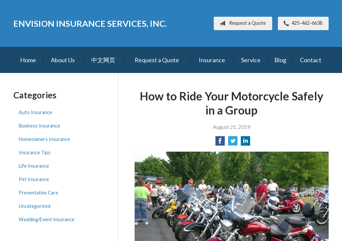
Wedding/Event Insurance (46, 219)
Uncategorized (34, 206)
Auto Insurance (35, 112)
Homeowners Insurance (44, 139)
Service (251, 60)
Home (28, 60)
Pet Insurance (34, 179)
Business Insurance (39, 126)
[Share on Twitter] (232, 143)
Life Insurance (34, 166)
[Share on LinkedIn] (245, 143)
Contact (310, 60)
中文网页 (103, 60)
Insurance (212, 60)
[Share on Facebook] (220, 143)
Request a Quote (241, 23)
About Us (63, 60)
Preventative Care (38, 192)
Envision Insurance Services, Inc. (90, 23)
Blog (280, 60)
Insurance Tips (34, 152)
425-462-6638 (301, 23)
